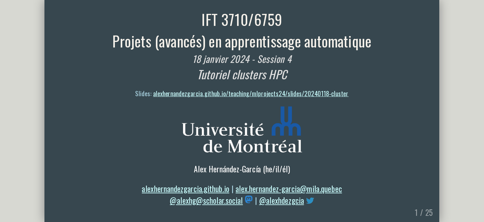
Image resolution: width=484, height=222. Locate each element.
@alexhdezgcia (281, 200)
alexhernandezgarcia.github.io (185, 188)
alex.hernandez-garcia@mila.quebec (289, 188)
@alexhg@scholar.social (206, 200)
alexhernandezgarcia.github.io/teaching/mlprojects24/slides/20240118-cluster (250, 93)
